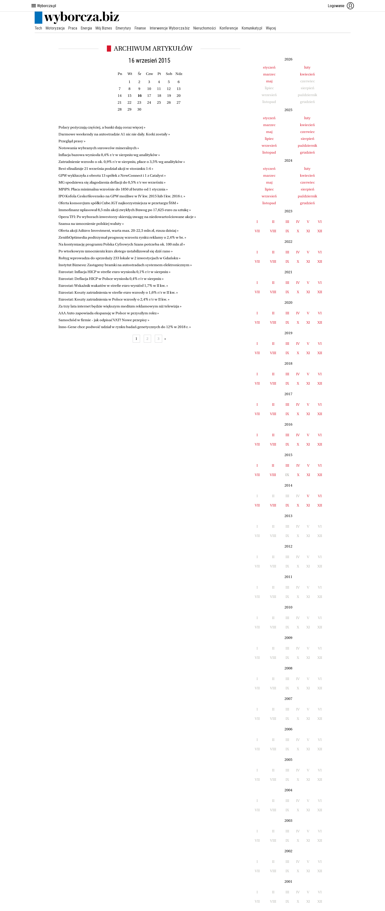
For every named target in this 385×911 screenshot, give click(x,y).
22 (129, 102)
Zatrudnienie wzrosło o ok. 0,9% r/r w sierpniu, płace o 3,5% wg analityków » (121, 161)
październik (307, 145)
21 (120, 102)
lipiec (269, 138)
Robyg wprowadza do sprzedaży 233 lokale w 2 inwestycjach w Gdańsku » (119, 258)
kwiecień (307, 74)
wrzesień (269, 145)
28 (120, 109)
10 (149, 89)
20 (179, 95)
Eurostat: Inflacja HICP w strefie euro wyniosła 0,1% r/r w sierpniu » (114, 272)
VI (320, 221)
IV (298, 221)
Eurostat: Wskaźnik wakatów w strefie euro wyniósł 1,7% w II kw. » (113, 285)
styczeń (269, 67)
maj (269, 81)
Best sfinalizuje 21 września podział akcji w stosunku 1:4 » (105, 168)
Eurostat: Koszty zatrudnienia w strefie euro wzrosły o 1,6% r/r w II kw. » (118, 292)
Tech (38, 28)
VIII (273, 231)
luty (307, 67)
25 (159, 102)
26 (169, 102)
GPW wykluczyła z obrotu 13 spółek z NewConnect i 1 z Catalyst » (112, 175)
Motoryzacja (55, 28)
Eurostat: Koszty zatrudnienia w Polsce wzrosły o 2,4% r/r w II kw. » (114, 299)
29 (129, 109)
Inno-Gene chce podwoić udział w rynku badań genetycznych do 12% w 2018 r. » (124, 327)
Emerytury (125, 28)
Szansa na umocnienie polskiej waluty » (91, 223)
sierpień (307, 138)
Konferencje (232, 28)
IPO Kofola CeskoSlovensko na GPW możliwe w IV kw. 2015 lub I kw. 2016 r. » (121, 196)
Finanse (143, 28)
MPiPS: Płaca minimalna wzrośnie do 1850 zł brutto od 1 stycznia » (113, 189)
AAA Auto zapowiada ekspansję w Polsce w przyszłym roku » (108, 313)
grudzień (307, 152)
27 (179, 102)
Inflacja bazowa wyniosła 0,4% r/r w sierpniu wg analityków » (109, 155)
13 (179, 89)
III (287, 221)
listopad (269, 152)
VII (257, 231)
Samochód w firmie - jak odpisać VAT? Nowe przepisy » (103, 320)
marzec (269, 74)
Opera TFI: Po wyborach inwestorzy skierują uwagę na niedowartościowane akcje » (127, 217)
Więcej (275, 28)
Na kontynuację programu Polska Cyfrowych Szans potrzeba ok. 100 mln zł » (121, 244)
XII (319, 231)
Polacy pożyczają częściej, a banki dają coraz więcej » (101, 127)
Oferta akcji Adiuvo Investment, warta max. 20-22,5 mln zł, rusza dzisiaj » (118, 230)
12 (169, 89)
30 (139, 109)
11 (159, 89)
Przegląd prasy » (72, 141)
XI (308, 231)
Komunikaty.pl (256, 28)
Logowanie (341, 6)
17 (149, 95)
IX (287, 231)
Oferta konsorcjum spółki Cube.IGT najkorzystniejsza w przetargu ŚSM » (118, 203)
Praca (73, 28)
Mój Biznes (105, 28)
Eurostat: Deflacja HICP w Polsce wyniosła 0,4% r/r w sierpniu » (111, 278)
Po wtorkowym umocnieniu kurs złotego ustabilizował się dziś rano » (115, 251)
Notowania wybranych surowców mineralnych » (98, 148)
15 (129, 95)
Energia (87, 28)
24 (149, 102)
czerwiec (307, 132)
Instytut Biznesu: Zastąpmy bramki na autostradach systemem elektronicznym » (125, 265)
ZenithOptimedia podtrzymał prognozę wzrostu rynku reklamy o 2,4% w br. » (122, 237)
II (273, 221)
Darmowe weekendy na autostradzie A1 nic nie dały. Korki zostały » (114, 134)
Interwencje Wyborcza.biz (172, 28)
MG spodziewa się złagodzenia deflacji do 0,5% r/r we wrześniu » (112, 182)
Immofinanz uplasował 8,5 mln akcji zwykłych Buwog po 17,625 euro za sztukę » (124, 210)
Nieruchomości (207, 28)
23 (139, 102)
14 (120, 95)
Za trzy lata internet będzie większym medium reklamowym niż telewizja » (120, 306)
